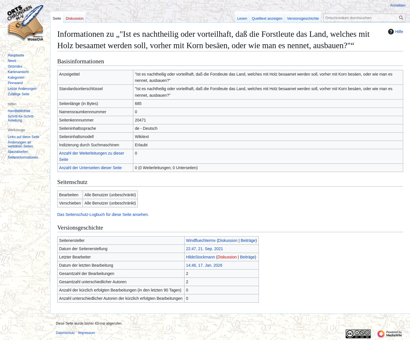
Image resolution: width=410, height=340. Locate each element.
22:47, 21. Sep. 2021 (204, 248)
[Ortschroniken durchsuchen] (364, 18)
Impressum (86, 333)
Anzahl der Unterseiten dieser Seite (90, 167)
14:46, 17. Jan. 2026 (204, 265)
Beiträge (248, 240)
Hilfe (395, 32)
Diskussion (227, 240)
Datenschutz (65, 333)
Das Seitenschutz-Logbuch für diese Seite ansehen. (103, 214)
